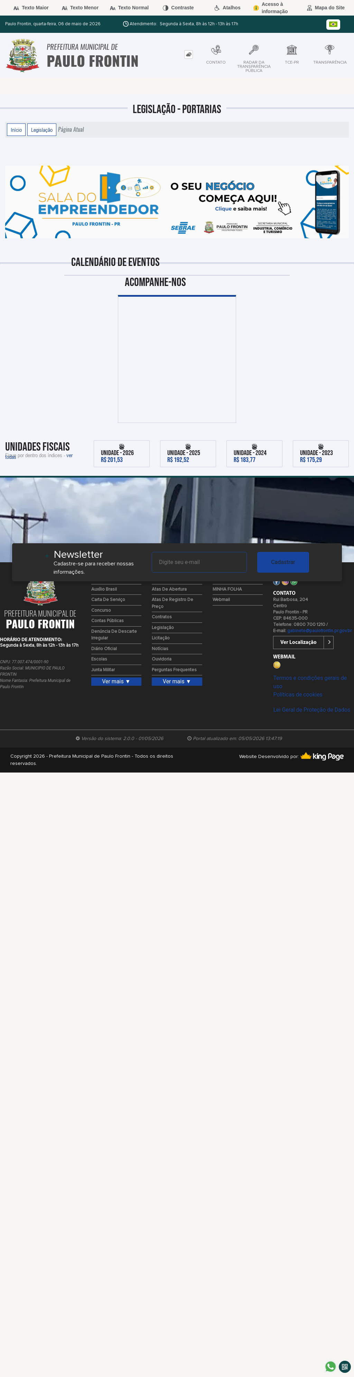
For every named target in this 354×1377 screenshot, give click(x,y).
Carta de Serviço (108, 600)
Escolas (99, 659)
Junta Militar (103, 670)
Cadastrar (283, 562)
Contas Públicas (107, 621)
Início (16, 129)
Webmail (221, 600)
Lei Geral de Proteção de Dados (311, 709)
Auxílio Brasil (104, 589)
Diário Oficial (104, 649)
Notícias (160, 649)
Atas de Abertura (169, 589)
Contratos (162, 617)
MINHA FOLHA (227, 589)
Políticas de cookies (297, 694)
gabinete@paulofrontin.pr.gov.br (319, 631)
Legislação (42, 129)
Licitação (161, 638)
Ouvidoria (161, 659)
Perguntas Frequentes (174, 670)
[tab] (188, 54)
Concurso (101, 610)
